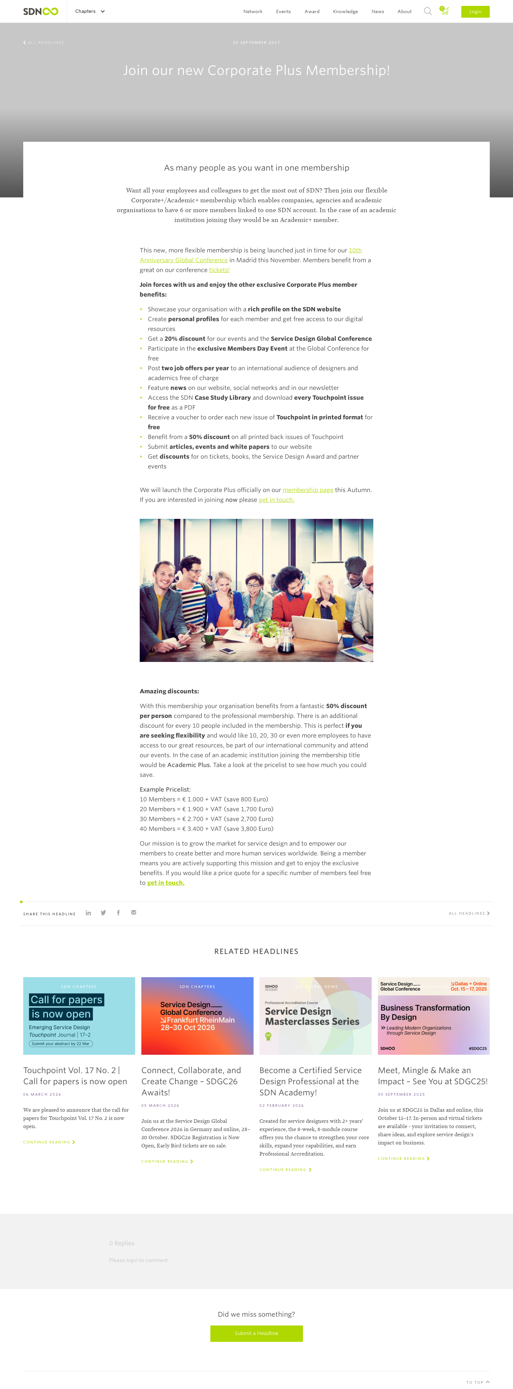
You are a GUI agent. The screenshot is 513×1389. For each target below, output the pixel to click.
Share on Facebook (118, 912)
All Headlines (46, 42)
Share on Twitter (103, 912)
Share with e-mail (133, 912)
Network (253, 11)
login (132, 1260)
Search (428, 11)
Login (475, 11)
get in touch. (276, 499)
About (405, 11)
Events (283, 11)
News (378, 11)
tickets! (219, 269)
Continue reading (46, 1142)
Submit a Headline (256, 1333)
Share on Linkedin (88, 912)
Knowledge (345, 11)
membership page (308, 489)
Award (312, 11)
